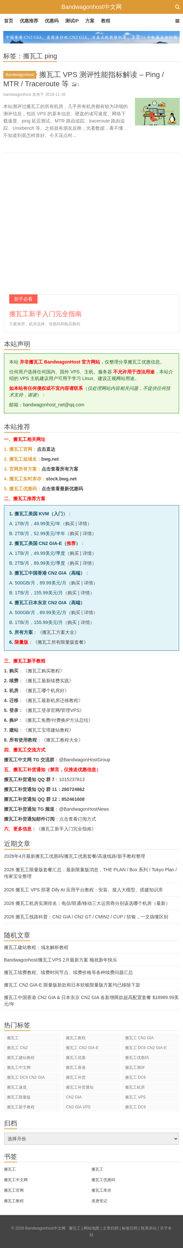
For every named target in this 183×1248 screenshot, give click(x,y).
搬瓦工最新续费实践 (48, 680)
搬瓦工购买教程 (44, 670)
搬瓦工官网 (14, 1190)
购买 (69, 523)
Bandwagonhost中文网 (91, 7)
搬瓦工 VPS (135, 1097)
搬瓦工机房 (135, 1087)
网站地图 (91, 1228)
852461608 (73, 799)
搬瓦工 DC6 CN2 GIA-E (146, 1047)
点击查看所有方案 (59, 469)
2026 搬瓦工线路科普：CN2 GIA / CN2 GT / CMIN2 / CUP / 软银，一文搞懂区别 (86, 916)
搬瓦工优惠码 (137, 1057)
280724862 (73, 789)
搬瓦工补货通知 (79, 1087)
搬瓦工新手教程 (21, 1107)
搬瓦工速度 (17, 1087)
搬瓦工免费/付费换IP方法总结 (57, 720)
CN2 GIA (74, 1097)
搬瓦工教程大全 (62, 740)
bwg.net (50, 459)
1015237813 (72, 779)
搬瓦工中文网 (19, 1067)
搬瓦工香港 (76, 1067)
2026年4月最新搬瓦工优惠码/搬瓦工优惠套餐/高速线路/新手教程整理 (74, 856)
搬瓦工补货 (76, 1077)
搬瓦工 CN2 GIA (139, 1038)
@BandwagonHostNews (84, 809)
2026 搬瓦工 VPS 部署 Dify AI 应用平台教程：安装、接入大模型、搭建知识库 (83, 889)
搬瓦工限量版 (19, 1097)
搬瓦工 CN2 (17, 1047)
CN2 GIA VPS (78, 1107)
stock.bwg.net (61, 478)
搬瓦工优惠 (76, 1057)
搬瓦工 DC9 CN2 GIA (26, 1077)
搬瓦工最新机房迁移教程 (53, 700)
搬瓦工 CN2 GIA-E (82, 1047)
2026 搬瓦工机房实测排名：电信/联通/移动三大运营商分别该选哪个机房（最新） (87, 903)
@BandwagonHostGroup (84, 759)
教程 (105, 20)
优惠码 (52, 20)
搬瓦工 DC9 (135, 1107)
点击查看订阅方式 (77, 819)
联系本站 (149, 1228)
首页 (8, 20)
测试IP (72, 20)
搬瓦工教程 (76, 1038)
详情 (82, 523)
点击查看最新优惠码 (62, 488)
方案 (89, 20)
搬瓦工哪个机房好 (46, 690)
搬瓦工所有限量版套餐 (61, 642)
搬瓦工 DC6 (135, 1077)
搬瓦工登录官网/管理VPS (54, 710)
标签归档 (130, 1228)
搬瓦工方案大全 (58, 632)
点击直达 (46, 449)
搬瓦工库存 (101, 1190)
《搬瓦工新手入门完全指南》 (66, 828)
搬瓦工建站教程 (21, 1057)
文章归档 (110, 1228)
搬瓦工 (13, 1038)
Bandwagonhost (21, 74)
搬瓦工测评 (135, 1067)
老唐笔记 (99, 1201)
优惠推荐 (29, 20)
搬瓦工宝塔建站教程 (48, 730)
